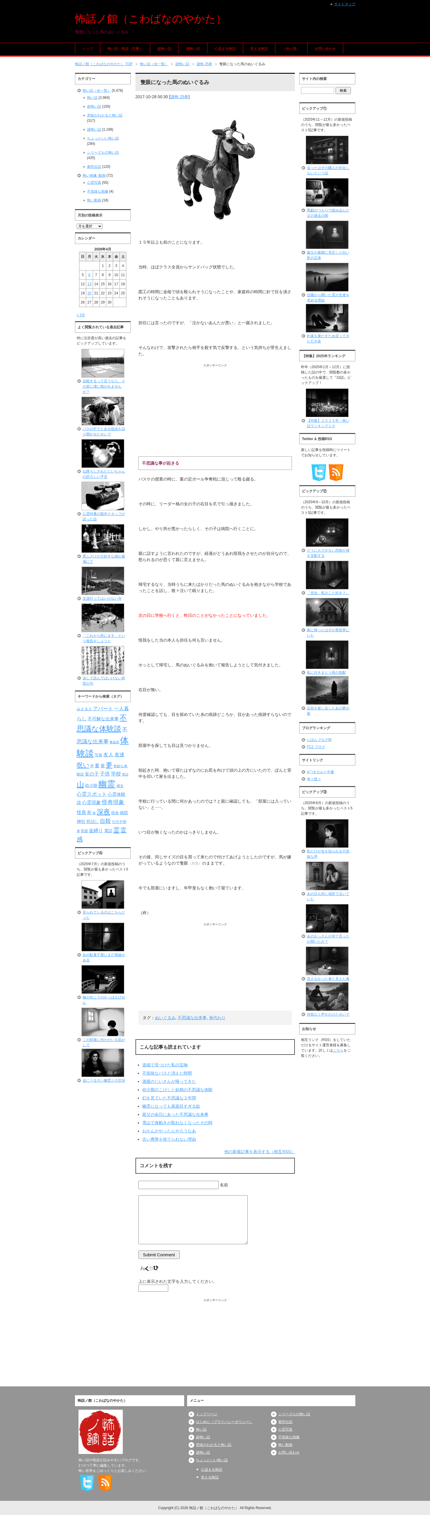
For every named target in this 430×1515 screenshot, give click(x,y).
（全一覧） (291, 49)
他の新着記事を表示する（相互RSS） (259, 1151)
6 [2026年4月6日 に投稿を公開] (90, 275)
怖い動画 (94, 200)
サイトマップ (344, 4)
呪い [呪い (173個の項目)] (83, 765)
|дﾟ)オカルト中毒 (320, 772)
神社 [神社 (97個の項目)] (81, 821)
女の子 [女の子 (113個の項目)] (92, 773)
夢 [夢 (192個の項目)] (109, 765)
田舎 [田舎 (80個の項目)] (115, 813)
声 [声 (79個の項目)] (92, 766)
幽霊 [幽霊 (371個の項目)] (106, 784)
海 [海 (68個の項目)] (94, 813)
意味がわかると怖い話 (104, 115)
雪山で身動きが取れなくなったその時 (177, 1122)
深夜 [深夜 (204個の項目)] (103, 812)
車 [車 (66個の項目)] (78, 831)
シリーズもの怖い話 (103, 152)
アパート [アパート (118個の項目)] (103, 708)
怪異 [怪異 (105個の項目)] (81, 812)
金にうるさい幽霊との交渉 (104, 1080)
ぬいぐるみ (165, 1017)
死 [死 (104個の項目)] (89, 812)
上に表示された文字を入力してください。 (177, 1281)
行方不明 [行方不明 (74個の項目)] (119, 822)
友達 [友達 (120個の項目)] (120, 755)
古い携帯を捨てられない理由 (169, 1139)
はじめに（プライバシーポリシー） (224, 1422)
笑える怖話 (259, 49)
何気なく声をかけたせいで (328, 1014)
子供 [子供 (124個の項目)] (105, 774)
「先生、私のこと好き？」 (328, 593)
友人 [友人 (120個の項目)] (108, 755)
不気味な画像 (97, 191)
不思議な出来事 (192, 1017)
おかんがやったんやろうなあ (169, 1131)
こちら (338, 1050)
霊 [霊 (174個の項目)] (116, 830)
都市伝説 (94, 167)
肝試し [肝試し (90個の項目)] (92, 821)
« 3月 (81, 315)
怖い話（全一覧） (97, 90)
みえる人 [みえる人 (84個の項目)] (84, 709)
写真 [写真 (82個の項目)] (98, 755)
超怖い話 (164, 49)
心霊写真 (94, 183)
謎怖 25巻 (179, 96)
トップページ (206, 1414)
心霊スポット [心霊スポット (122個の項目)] (92, 794)
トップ (87, 49)
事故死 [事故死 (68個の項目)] (114, 742)
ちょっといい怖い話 (103, 138)
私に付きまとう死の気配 (326, 672)
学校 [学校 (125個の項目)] (116, 774)
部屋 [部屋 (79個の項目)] (84, 831)
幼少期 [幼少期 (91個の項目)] (91, 785)
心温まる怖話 (225, 49)
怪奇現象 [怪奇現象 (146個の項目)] (113, 802)
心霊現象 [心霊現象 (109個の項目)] (91, 802)
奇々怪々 (314, 779)
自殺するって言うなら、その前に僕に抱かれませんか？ (104, 386)
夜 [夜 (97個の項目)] (103, 765)
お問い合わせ (325, 49)
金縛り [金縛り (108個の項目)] (96, 830)
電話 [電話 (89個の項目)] (108, 831)
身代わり (217, 1017)
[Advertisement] (215, 409)
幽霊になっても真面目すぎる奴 (171, 1106)
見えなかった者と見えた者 (328, 979)
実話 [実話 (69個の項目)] (125, 774)
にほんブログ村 (319, 740)
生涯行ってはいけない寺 (102, 598)
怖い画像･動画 (94, 175)
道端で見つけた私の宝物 (165, 1065)
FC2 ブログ (316, 747)
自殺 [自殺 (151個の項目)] (105, 821)
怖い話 (92, 98)
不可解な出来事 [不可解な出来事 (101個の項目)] (103, 718)
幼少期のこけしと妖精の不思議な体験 (177, 1089)
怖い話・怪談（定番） (125, 49)
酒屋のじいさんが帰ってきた (169, 1081)
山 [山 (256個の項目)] (80, 784)
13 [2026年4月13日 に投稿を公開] (89, 284)
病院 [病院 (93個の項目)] (124, 812)
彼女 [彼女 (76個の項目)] (120, 786)
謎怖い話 (193, 49)
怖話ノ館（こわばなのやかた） (150, 19)
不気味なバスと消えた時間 (167, 1073)
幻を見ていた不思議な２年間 (169, 1098)
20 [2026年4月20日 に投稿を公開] (89, 293)
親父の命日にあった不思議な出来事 (175, 1114)
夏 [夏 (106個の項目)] (97, 765)
